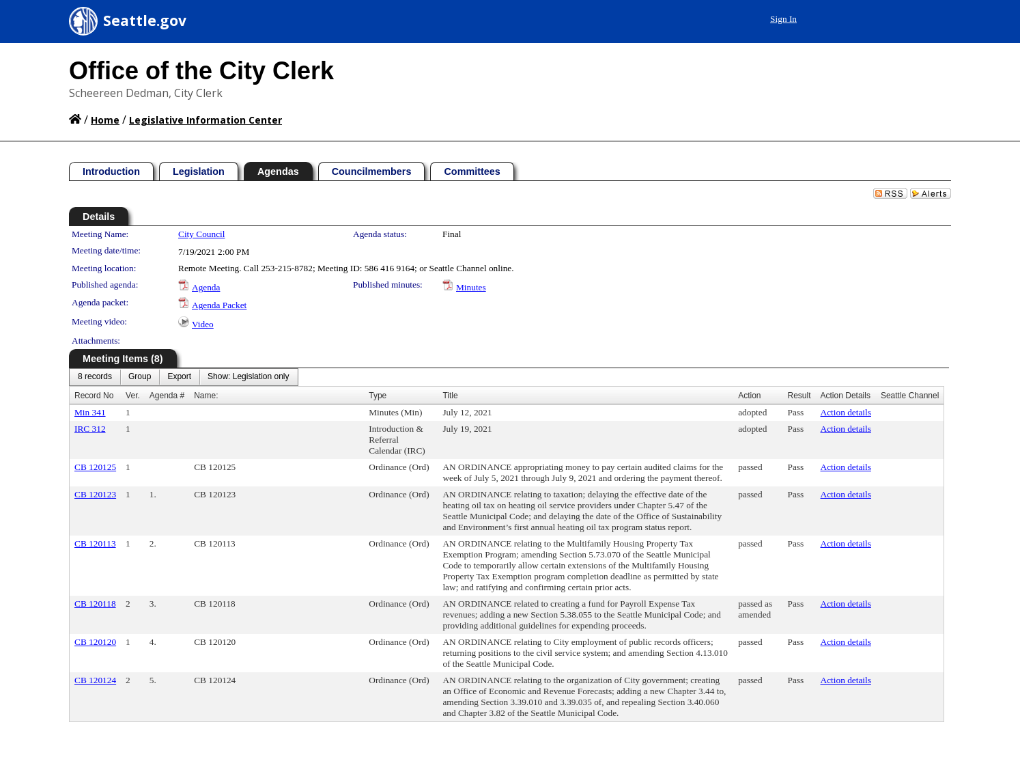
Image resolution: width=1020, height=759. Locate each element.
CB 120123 (95, 494)
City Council (201, 234)
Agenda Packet (219, 305)
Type (377, 395)
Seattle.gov (144, 20)
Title (449, 395)
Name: (206, 395)
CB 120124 (95, 680)
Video (203, 324)
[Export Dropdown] (179, 377)
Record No (93, 395)
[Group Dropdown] (139, 377)
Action (749, 395)
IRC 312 (90, 429)
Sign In (783, 19)
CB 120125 (95, 467)
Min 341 (90, 412)
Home (105, 119)
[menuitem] (95, 377)
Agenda (206, 287)
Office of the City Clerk (201, 71)
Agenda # (167, 395)
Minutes (471, 287)
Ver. (133, 395)
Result (799, 395)
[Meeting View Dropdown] (248, 377)
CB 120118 (95, 603)
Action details (846, 412)
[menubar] (183, 377)
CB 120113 (95, 543)
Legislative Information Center (205, 119)
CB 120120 (95, 642)
